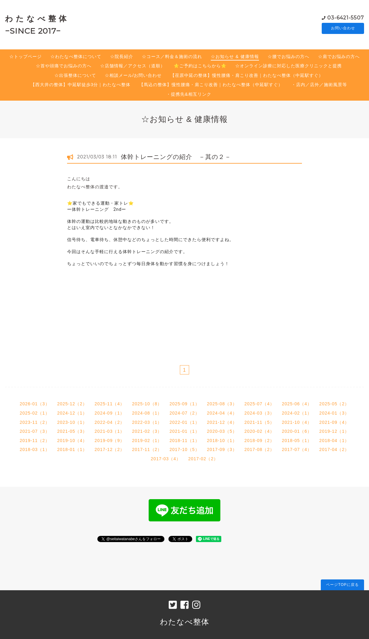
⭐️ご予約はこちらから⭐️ (200, 65)
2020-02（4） (259, 431)
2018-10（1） (222, 440)
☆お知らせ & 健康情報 (235, 56)
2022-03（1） (147, 422)
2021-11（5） (259, 422)
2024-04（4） (222, 413)
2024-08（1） (147, 413)
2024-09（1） (110, 413)
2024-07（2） (184, 413)
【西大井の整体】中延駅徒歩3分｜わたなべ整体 (81, 84)
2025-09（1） (184, 403)
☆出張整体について (75, 75)
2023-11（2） (35, 422)
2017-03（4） (166, 458)
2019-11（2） (35, 440)
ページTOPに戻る (342, 585)
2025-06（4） (297, 403)
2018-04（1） (334, 440)
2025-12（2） (72, 403)
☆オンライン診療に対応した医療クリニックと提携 (288, 65)
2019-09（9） (110, 440)
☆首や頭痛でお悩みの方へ (63, 65)
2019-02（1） (147, 440)
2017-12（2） (110, 449)
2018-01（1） (72, 449)
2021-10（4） (297, 422)
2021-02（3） (147, 431)
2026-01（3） (35, 403)
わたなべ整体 (184, 621)
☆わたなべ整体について (75, 56)
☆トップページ (25, 56)
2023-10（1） (72, 422)
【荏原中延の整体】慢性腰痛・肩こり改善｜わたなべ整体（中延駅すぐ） (246, 75)
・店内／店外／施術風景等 (319, 84)
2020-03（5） (222, 431)
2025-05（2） (334, 403)
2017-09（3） (222, 449)
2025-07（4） (259, 403)
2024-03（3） (259, 413)
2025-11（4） (110, 403)
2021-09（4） (334, 422)
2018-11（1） (184, 440)
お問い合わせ (343, 28)
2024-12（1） (72, 413)
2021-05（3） (72, 431)
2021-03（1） (110, 431)
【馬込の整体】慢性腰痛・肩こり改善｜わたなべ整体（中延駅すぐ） (211, 84)
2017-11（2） (147, 449)
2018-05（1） (297, 440)
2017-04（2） (334, 449)
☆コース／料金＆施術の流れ (172, 56)
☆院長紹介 (121, 56)
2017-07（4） (297, 449)
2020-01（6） (297, 431)
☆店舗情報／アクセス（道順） (132, 65)
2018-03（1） (35, 449)
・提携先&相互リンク (188, 94)
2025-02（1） (35, 413)
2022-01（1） (184, 422)
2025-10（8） (147, 403)
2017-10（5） (184, 449)
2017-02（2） (203, 458)
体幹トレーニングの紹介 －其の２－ (176, 156)
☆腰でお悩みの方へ (288, 56)
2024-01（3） (334, 413)
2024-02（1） (297, 413)
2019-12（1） (334, 431)
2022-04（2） (110, 422)
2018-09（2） (259, 440)
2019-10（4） (72, 440)
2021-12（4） (222, 422)
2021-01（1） (184, 431)
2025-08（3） (222, 403)
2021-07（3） (35, 431)
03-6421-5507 (345, 17)
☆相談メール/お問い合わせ (133, 75)
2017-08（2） (259, 449)
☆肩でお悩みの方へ (339, 56)
